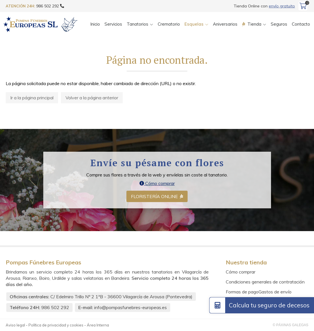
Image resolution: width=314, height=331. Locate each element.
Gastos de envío (275, 292)
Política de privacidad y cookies (55, 325)
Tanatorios (137, 24)
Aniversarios (225, 24)
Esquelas (194, 24)
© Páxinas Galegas (290, 325)
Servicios (113, 24)
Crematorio (169, 24)
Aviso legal (15, 325)
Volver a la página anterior (91, 97)
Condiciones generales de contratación (265, 282)
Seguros (279, 24)
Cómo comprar (157, 183)
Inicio (95, 24)
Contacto (301, 24)
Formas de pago (242, 292)
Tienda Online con (264, 6)
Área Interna (98, 325)
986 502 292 (55, 307)
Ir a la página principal (32, 97)
